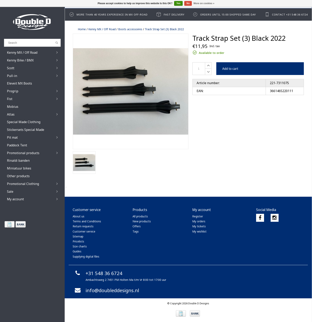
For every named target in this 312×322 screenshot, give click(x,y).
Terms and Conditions (87, 221)
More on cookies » (204, 3)
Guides (77, 251)
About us (78, 216)
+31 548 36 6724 (98, 273)
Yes (178, 3)
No (188, 3)
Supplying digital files (86, 256)
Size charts (80, 246)
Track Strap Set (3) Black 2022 (164, 29)
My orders (198, 221)
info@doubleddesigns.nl (106, 290)
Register (197, 216)
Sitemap (78, 236)
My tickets (199, 226)
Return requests (83, 226)
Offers (137, 226)
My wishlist (199, 231)
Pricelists (78, 241)
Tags (136, 231)
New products (142, 221)
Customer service (84, 231)
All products (140, 216)
